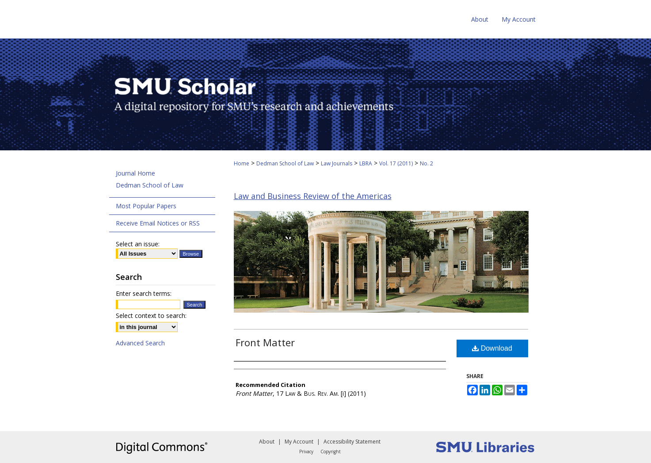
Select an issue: (138, 244)
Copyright (330, 451)
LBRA (365, 163)
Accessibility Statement (352, 441)
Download (492, 348)
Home (241, 163)
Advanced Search (140, 343)
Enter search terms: (143, 293)
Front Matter (265, 342)
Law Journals (336, 163)
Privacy (306, 451)
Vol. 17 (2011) (396, 163)
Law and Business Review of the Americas (313, 196)
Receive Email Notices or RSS (158, 223)
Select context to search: (151, 315)
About (266, 441)
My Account (299, 441)
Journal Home (135, 173)
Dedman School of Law (285, 163)
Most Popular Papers (146, 206)
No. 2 (426, 163)
